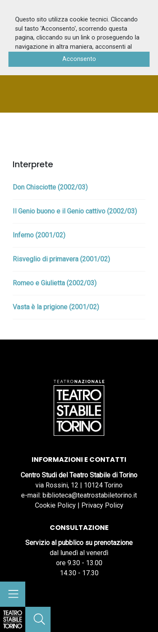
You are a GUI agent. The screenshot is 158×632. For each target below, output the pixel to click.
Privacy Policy (102, 505)
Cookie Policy (55, 505)
